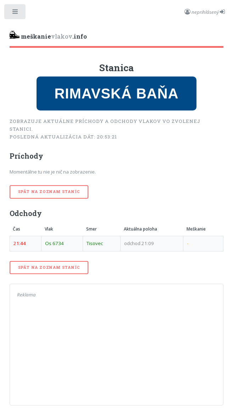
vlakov (48, 35)
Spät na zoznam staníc (49, 191)
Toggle (15, 13)
